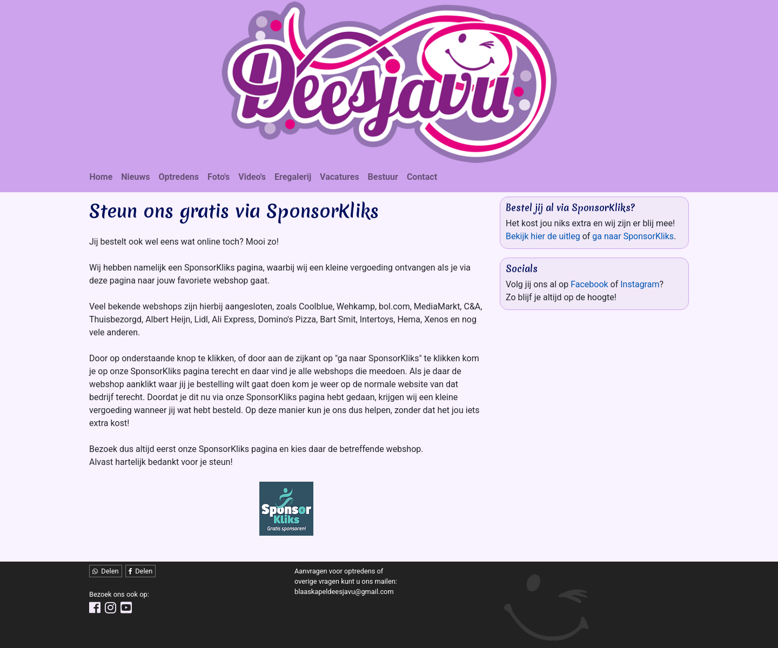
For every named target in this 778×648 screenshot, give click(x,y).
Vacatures (339, 177)
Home (101, 177)
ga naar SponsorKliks (633, 236)
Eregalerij (292, 177)
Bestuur (383, 177)
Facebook (589, 284)
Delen (105, 571)
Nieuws (135, 177)
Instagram (639, 284)
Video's (252, 177)
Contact (422, 177)
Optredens (178, 177)
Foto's (218, 177)
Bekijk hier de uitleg (543, 236)
